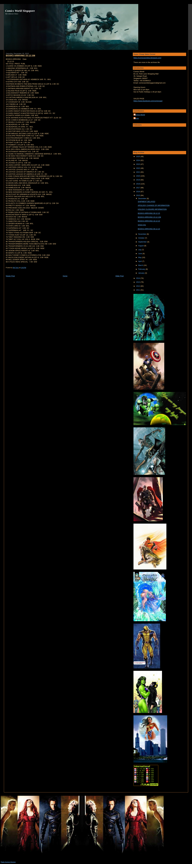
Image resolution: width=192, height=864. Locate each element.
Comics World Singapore (20, 10)
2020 (138, 176)
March (141, 265)
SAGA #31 (142, 225)
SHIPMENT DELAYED (146, 202)
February (142, 269)
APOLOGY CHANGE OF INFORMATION (154, 205)
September (142, 242)
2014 (138, 278)
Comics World (139, 115)
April (140, 261)
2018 (138, 184)
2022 (138, 168)
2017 (138, 188)
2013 (138, 282)
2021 (138, 172)
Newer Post (10, 276)
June (140, 254)
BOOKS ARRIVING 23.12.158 (149, 217)
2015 (138, 195)
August (141, 246)
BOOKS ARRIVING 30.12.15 (149, 213)
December (142, 198)
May (140, 257)
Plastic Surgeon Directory (8, 862)
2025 (138, 156)
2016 (138, 192)
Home (65, 276)
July (140, 250)
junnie (136, 118)
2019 (138, 180)
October (141, 238)
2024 (138, 160)
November (142, 234)
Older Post (119, 276)
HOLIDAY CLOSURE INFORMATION (152, 209)
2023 (138, 164)
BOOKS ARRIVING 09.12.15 (149, 229)
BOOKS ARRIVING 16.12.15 (149, 221)
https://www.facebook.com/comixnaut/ (147, 101)
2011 (138, 290)
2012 (138, 286)
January (141, 273)
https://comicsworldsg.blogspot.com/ (147, 58)
